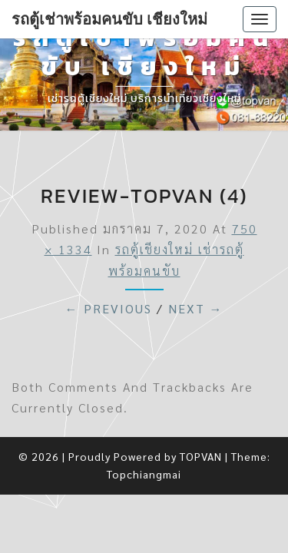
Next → (195, 308)
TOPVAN (201, 456)
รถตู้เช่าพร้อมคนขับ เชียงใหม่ (109, 19)
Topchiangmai (144, 474)
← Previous (108, 308)
